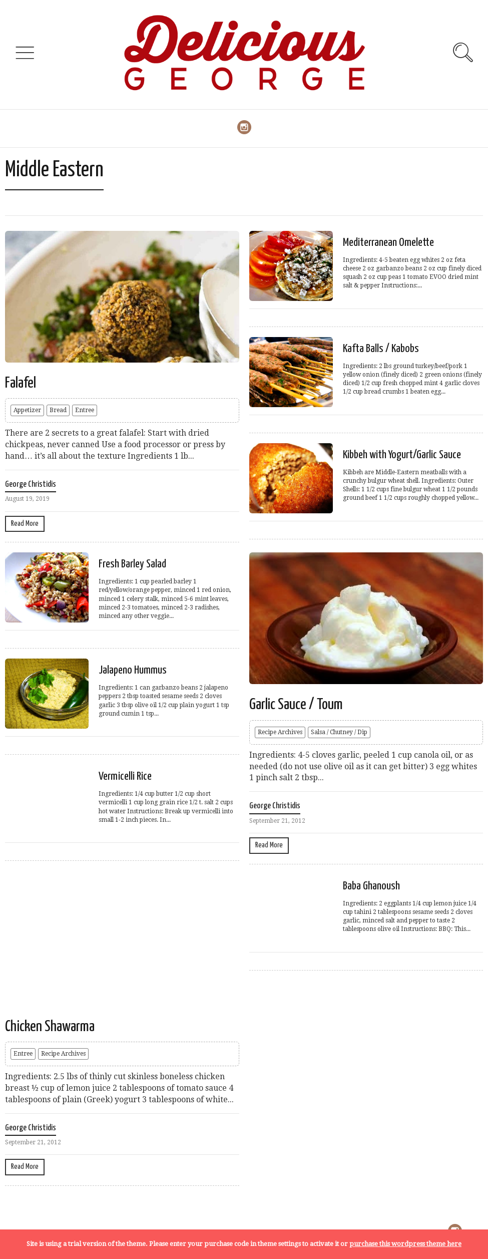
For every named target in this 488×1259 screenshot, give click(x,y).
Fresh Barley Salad (132, 564)
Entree (84, 410)
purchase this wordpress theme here (405, 1243)
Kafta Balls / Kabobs (381, 349)
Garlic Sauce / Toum (296, 704)
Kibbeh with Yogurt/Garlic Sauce (402, 455)
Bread (58, 410)
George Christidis (30, 484)
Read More (25, 523)
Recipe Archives (280, 732)
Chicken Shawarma (50, 1026)
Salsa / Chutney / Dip (339, 732)
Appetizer (27, 410)
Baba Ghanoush (371, 886)
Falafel (20, 383)
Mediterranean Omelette (388, 242)
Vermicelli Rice (125, 776)
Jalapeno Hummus (133, 670)
